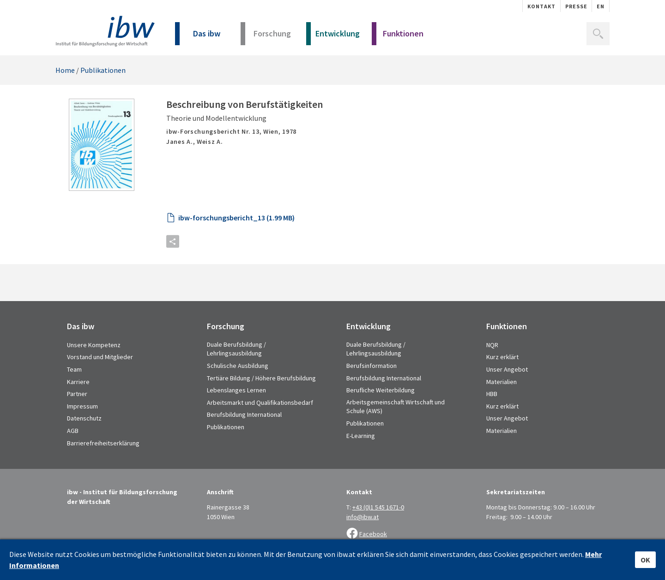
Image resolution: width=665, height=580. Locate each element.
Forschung (266, 36)
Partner (77, 394)
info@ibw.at (362, 517)
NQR (492, 345)
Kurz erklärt (502, 357)
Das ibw (197, 36)
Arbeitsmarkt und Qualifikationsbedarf (260, 402)
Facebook (373, 534)
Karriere (78, 382)
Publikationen (103, 70)
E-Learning (360, 436)
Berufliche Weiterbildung (380, 390)
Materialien (501, 382)
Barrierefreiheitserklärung (103, 443)
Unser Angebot (507, 369)
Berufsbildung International (244, 414)
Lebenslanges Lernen (236, 390)
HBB (491, 394)
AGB (73, 430)
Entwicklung (333, 36)
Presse (576, 6)
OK (645, 559)
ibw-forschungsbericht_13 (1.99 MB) (236, 217)
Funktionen (397, 36)
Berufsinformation (371, 365)
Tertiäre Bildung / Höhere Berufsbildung (261, 378)
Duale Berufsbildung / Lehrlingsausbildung (236, 349)
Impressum (82, 406)
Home (65, 70)
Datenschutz (84, 418)
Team (74, 369)
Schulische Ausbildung (237, 365)
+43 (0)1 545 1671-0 (378, 507)
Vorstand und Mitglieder (100, 357)
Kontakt (541, 6)
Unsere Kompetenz (94, 345)
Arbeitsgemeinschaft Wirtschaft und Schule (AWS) (395, 406)
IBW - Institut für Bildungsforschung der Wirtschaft (105, 31)
